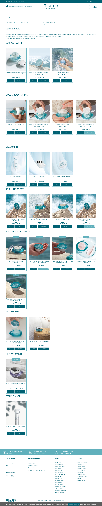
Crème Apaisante (39, 177)
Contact (29, 6)
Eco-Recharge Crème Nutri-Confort (86, 125)
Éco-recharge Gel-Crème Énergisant (16, 219)
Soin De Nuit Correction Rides (86, 262)
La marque (9, 1)
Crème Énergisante (63, 219)
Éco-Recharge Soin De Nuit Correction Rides (16, 299)
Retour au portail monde (44, 500)
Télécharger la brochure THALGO (36, 470)
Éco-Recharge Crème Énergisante (86, 219)
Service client (31, 468)
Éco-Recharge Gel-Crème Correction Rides (39, 262)
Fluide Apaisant (16, 177)
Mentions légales (10, 463)
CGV (7, 465)
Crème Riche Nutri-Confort (63, 125)
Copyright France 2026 (58, 500)
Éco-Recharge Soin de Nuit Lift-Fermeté (16, 342)
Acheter (19, 80)
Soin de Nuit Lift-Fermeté (39, 341)
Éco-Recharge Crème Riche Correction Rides (63, 262)
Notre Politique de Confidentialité (88, 504)
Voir (10, 80)
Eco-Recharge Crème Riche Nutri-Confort (39, 125)
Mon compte (31, 463)
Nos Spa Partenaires (19, 1)
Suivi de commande (33, 465)
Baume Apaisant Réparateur (16, 426)
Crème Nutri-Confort (16, 125)
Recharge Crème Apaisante (62, 177)
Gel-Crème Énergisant (39, 219)
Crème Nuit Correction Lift (16, 384)
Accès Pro (89, 1)
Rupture (91, 132)
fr (94, 1)
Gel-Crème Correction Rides (16, 262)
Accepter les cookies (74, 504)
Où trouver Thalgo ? (15, 6)
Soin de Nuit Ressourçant (16, 73)
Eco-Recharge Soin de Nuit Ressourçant (39, 73)
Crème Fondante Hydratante (62, 73)
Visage (8, 17)
